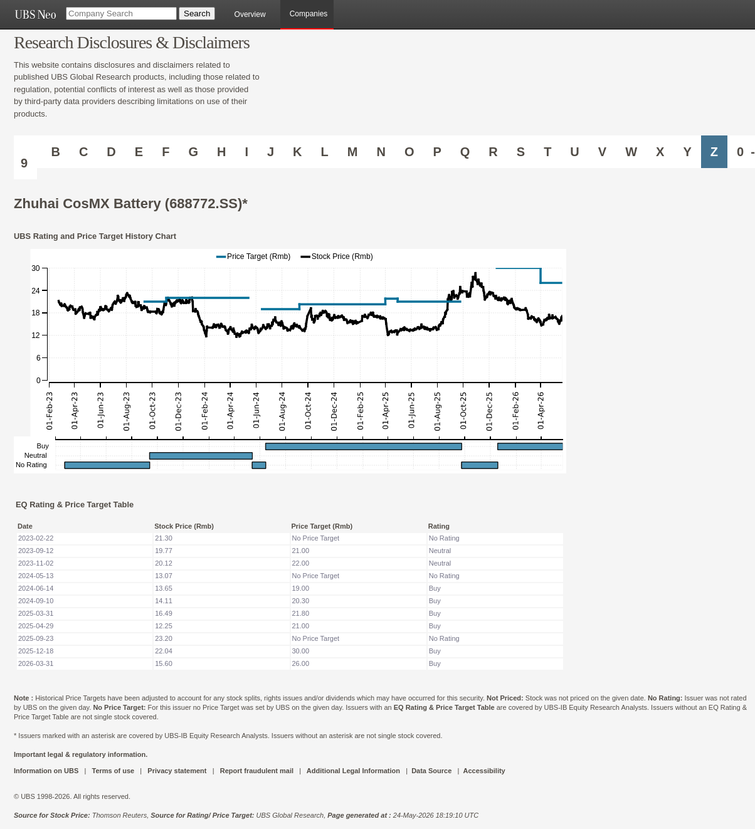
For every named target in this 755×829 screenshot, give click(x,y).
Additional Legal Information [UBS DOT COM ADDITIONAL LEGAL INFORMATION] (353, 770)
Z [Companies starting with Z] (714, 152)
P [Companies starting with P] (437, 152)
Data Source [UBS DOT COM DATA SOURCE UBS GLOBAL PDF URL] (431, 770)
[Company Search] (121, 13)
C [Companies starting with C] (83, 152)
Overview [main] (250, 14)
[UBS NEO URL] (35, 14)
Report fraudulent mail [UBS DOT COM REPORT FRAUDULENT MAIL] (256, 770)
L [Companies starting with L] (325, 152)
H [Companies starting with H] (221, 152)
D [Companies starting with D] (111, 152)
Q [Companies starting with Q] (465, 152)
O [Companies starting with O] (409, 152)
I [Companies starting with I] (246, 152)
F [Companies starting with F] (165, 152)
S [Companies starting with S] (521, 152)
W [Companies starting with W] (631, 152)
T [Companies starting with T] (547, 152)
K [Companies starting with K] (297, 152)
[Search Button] (197, 13)
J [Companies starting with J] (270, 152)
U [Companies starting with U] (574, 152)
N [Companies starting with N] (380, 152)
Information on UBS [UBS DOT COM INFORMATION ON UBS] (47, 770)
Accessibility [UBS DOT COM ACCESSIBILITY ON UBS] (484, 770)
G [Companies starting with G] (193, 152)
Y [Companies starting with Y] (687, 152)
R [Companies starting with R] (492, 152)
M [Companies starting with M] (352, 152)
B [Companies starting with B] (55, 152)
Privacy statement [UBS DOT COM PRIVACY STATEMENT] (176, 770)
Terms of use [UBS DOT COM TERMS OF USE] (113, 770)
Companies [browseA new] (309, 13)
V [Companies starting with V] (602, 152)
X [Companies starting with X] (660, 152)
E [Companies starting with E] (139, 152)
